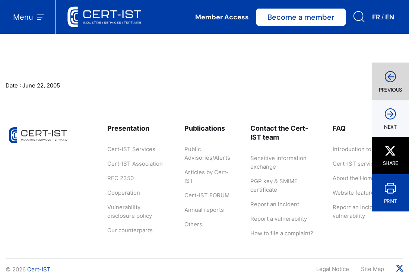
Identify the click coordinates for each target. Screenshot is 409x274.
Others (193, 224)
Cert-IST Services (131, 149)
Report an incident (274, 204)
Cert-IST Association (135, 163)
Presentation (128, 128)
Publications (204, 128)
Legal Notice (332, 269)
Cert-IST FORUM (206, 195)
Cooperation (123, 192)
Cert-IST (39, 269)
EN (389, 17)
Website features (355, 192)
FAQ (339, 128)
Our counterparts (130, 230)
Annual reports (204, 209)
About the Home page (361, 178)
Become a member (301, 17)
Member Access (222, 17)
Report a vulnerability (278, 218)
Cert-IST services (356, 163)
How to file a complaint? (281, 233)
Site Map (372, 269)
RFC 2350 (120, 178)
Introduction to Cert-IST (364, 149)
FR (376, 17)
